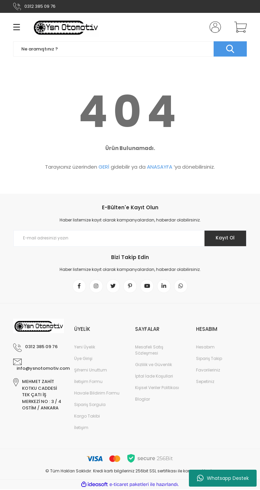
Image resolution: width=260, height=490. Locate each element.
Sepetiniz (205, 382)
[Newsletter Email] (130, 238)
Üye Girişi (83, 359)
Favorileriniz (208, 371)
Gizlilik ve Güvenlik (153, 365)
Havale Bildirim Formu (97, 394)
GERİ (104, 166)
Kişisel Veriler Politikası (157, 388)
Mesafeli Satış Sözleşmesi (149, 351)
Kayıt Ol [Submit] (224, 238)
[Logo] (65, 27)
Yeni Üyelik (84, 347)
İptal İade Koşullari (154, 377)
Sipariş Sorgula (90, 405)
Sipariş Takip (209, 359)
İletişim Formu (88, 382)
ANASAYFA (159, 166)
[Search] (130, 49)
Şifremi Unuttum (90, 371)
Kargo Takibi (87, 417)
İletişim (81, 428)
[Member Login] (214, 27)
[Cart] (239, 27)
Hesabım (205, 347)
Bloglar (142, 400)
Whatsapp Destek (223, 478)
